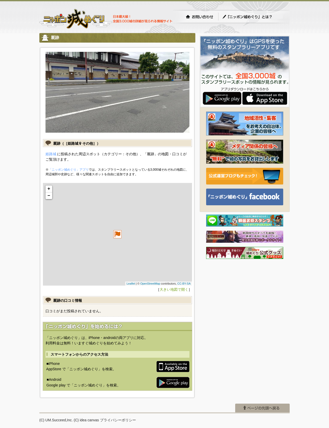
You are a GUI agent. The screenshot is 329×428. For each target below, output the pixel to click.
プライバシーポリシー (118, 420)
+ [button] (49, 189)
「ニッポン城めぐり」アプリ (69, 169)
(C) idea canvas (86, 420)
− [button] (49, 196)
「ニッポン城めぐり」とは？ (252, 17)
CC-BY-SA (184, 283)
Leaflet (130, 283)
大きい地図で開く (174, 289)
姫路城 (50, 154)
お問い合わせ (199, 17)
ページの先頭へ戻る (262, 408)
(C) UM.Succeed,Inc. (56, 420)
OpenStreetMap (150, 283)
